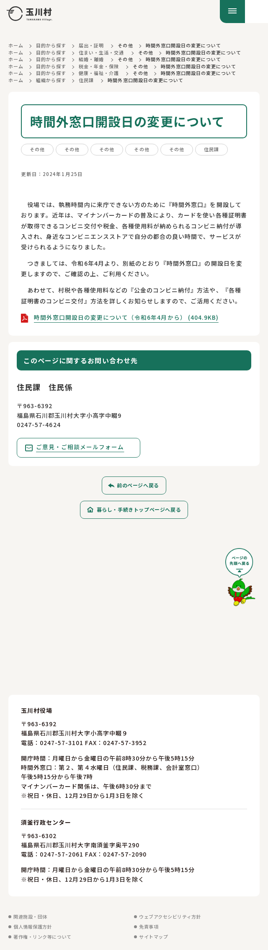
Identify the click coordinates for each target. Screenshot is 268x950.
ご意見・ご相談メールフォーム (80, 447)
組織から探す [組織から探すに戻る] (51, 80)
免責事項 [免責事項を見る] (148, 926)
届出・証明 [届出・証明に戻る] (91, 45)
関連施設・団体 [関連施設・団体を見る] (30, 916)
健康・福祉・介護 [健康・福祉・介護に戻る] (99, 73)
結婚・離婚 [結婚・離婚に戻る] (91, 59)
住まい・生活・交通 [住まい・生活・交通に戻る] (101, 52)
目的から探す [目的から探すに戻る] (51, 45)
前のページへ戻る (138, 485)
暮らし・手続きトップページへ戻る (139, 509)
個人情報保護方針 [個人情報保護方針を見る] (32, 926)
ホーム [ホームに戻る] (15, 45)
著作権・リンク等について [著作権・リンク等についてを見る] (42, 936)
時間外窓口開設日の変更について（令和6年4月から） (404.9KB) (126, 317)
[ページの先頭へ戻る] (240, 581)
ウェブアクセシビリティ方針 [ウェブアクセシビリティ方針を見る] (170, 916)
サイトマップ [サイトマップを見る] (153, 936)
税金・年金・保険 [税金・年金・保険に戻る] (99, 66)
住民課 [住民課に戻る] (86, 80)
